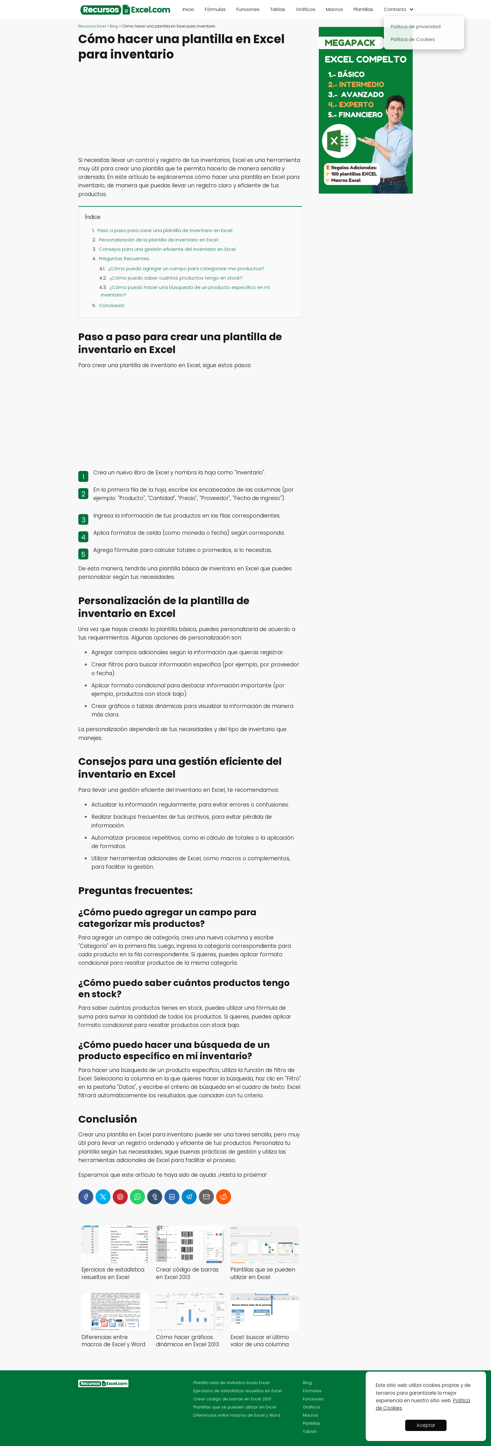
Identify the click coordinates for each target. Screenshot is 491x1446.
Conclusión (112, 305)
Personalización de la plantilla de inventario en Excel (158, 239)
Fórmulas (215, 9)
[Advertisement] (190, 110)
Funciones (248, 9)
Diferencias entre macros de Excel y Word (236, 1415)
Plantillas (363, 9)
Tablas (277, 9)
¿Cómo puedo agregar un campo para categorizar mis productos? (186, 268)
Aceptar (425, 1425)
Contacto (395, 9)
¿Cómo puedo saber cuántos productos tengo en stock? (176, 278)
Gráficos (305, 9)
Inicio (188, 9)
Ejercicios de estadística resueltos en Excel (237, 1391)
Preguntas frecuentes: (124, 258)
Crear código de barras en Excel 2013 (232, 1399)
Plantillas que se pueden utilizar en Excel (234, 1407)
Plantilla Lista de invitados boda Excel (231, 1383)
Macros (334, 9)
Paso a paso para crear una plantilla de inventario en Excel (164, 230)
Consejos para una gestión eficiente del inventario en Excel (167, 249)
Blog (307, 1383)
